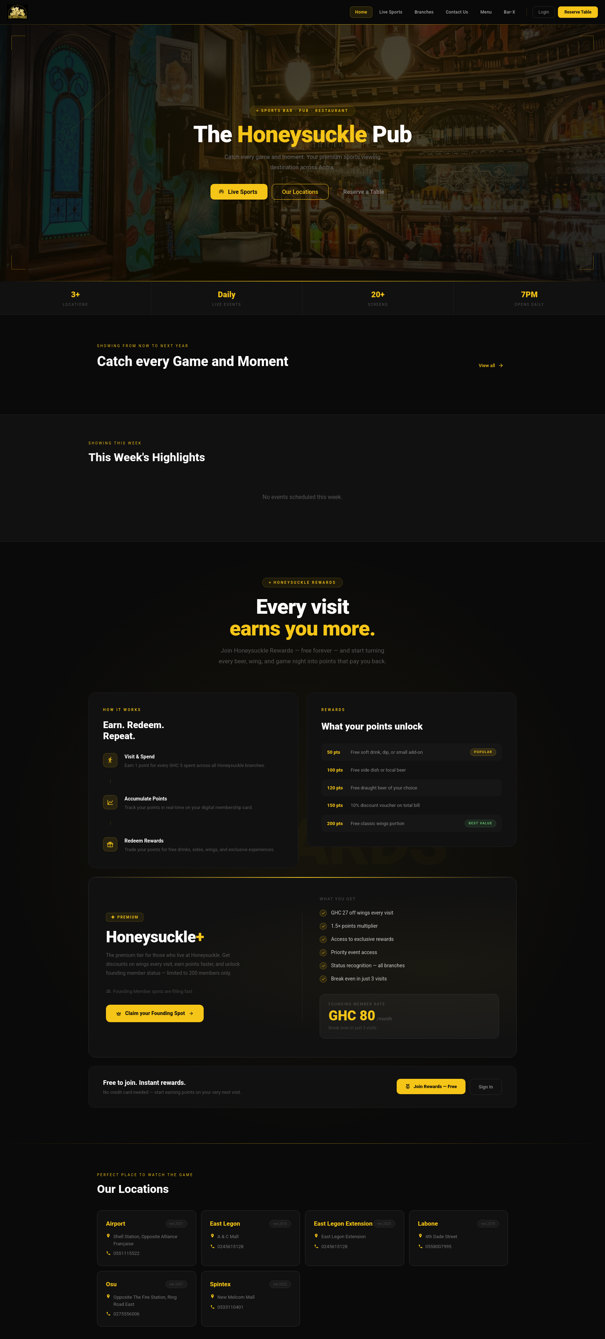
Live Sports (390, 12)
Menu (486, 12)
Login (544, 12)
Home (361, 12)
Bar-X (509, 12)
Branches (424, 12)
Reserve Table (577, 12)
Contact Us (457, 12)
